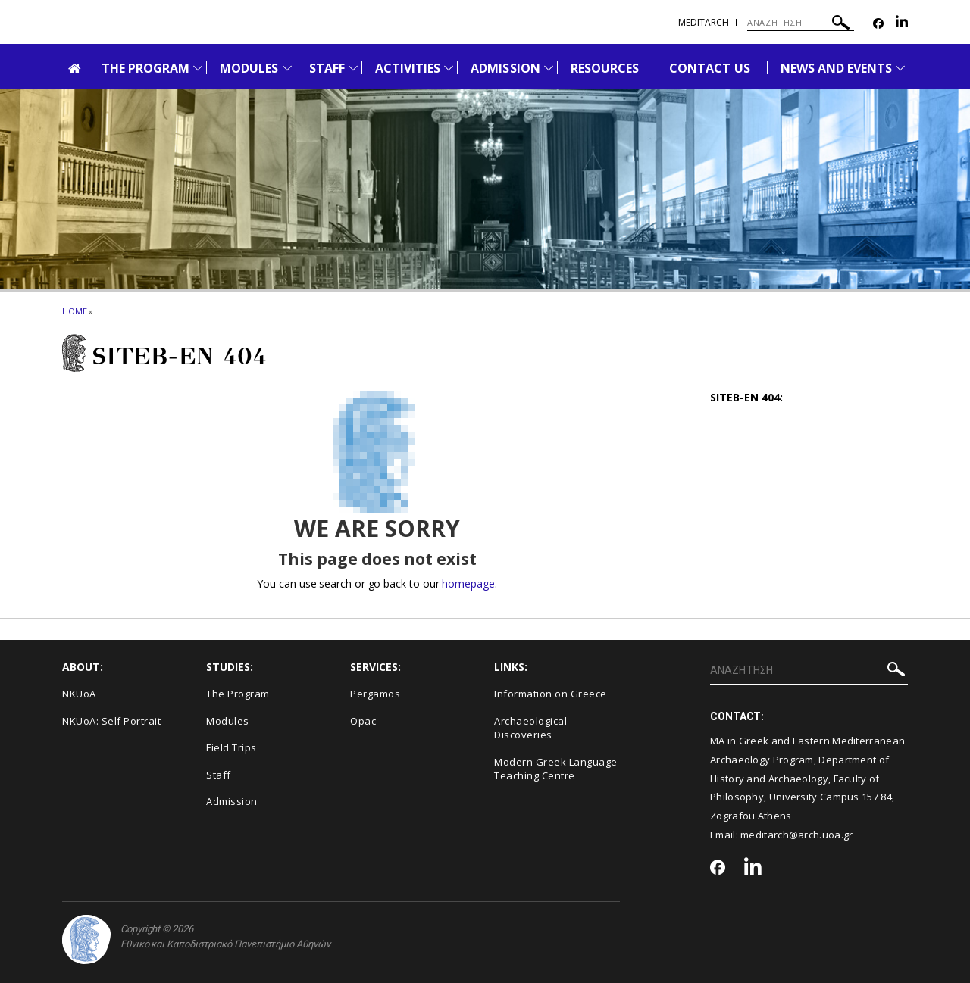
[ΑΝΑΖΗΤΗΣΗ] (800, 22)
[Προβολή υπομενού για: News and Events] (900, 68)
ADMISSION (505, 68)
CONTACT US (709, 68)
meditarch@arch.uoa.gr (796, 834)
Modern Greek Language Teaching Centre (556, 769)
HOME (74, 311)
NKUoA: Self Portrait (111, 721)
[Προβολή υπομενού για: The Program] (197, 68)
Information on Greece (550, 694)
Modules (227, 721)
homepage (468, 583)
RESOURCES (605, 68)
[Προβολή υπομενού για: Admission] (548, 68)
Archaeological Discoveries (530, 728)
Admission (232, 801)
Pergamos (375, 694)
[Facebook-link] (878, 23)
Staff (218, 775)
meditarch (703, 22)
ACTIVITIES (408, 68)
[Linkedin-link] (902, 23)
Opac (363, 721)
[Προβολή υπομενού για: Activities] (448, 68)
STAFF (327, 68)
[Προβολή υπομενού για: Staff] (353, 68)
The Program (238, 694)
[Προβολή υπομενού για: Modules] (287, 68)
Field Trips (231, 747)
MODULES (249, 68)
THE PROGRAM (146, 68)
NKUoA (79, 694)
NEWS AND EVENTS (837, 68)
